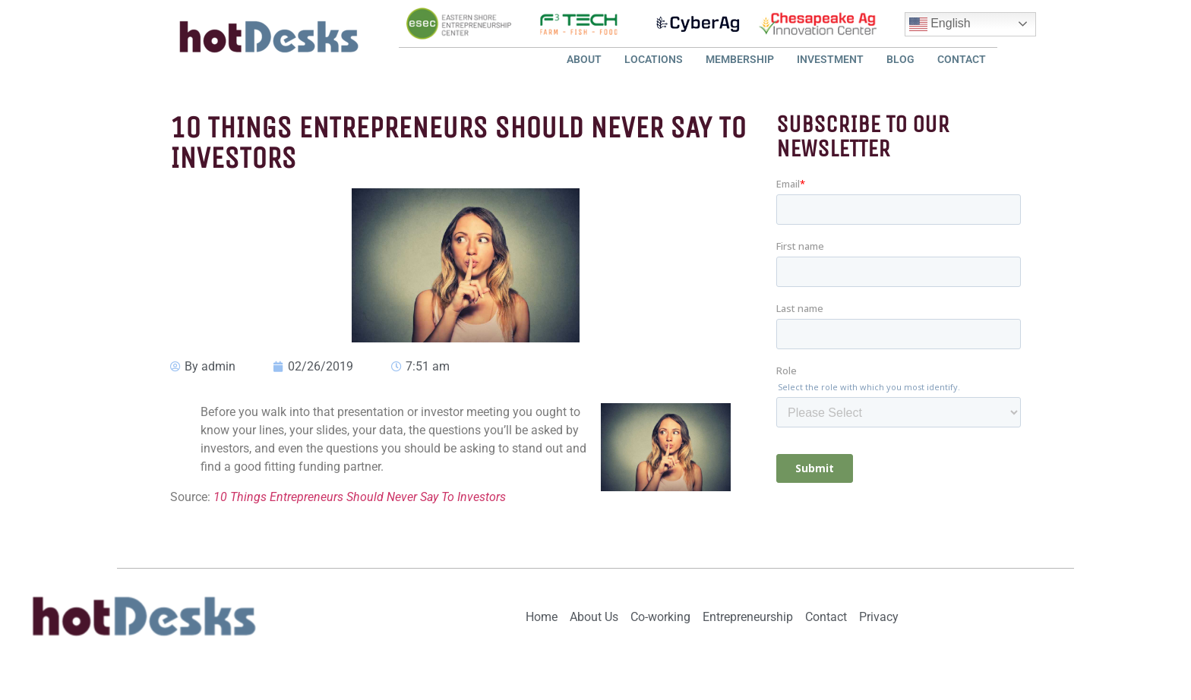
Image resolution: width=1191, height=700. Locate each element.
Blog (900, 59)
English (940, 24)
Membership (740, 59)
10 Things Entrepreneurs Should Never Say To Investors (359, 497)
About (584, 59)
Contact (961, 59)
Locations (653, 59)
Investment (830, 59)
